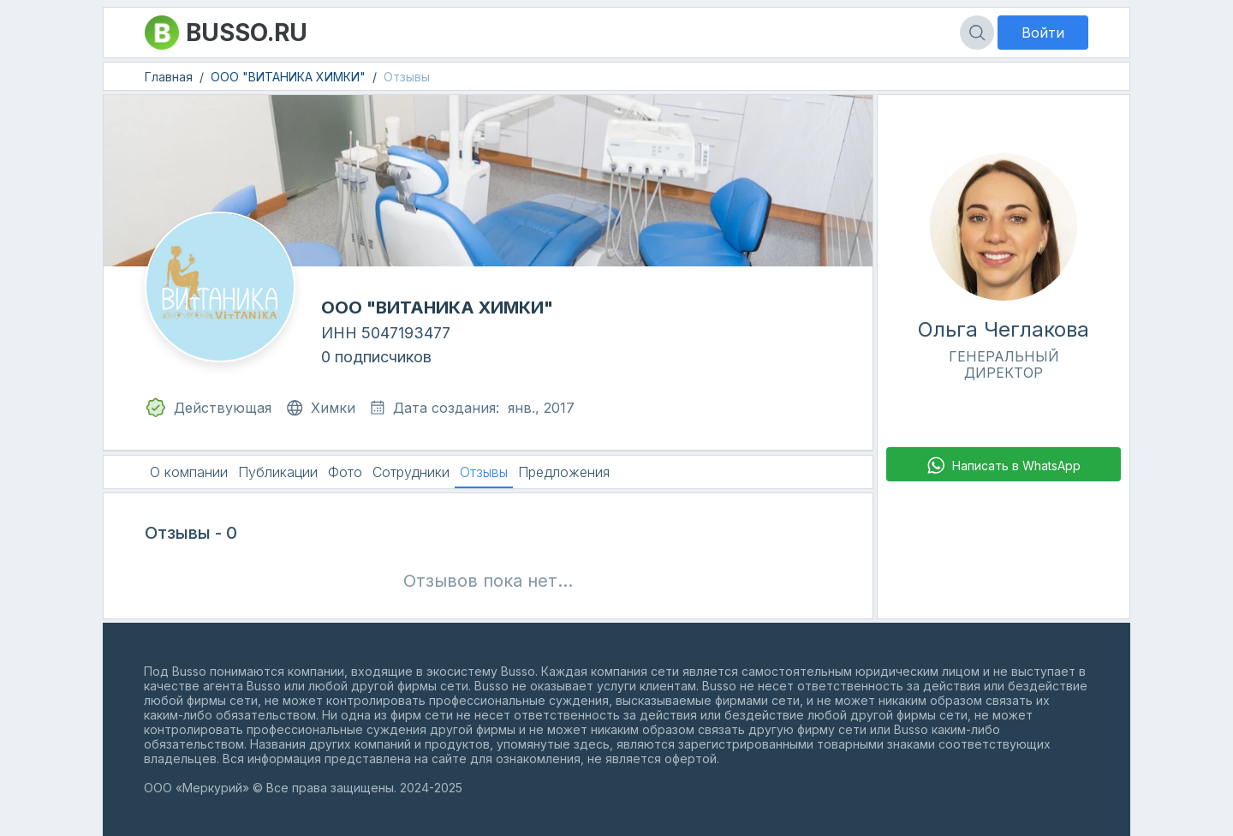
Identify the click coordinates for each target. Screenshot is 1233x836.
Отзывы (407, 76)
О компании (189, 472)
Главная (169, 76)
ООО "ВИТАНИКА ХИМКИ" (288, 76)
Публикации (278, 472)
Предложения (564, 472)
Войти (1043, 32)
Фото (345, 472)
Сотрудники (411, 472)
